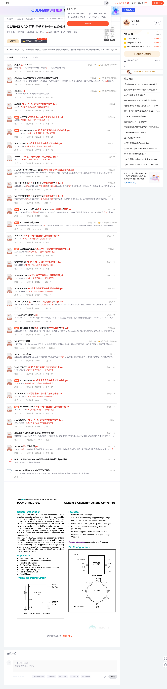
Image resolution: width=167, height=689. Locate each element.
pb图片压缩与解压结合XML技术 (136, 143)
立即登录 (87, 24)
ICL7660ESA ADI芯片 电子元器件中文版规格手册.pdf (42, 26)
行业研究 (20, 19)
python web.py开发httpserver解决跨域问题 (140, 149)
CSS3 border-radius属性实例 (135, 154)
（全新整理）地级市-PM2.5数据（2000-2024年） (142, 159)
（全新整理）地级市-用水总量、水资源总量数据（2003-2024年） (142, 165)
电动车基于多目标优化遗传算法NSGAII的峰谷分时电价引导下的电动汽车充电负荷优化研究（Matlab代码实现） (142, 106)
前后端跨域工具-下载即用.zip (135, 122)
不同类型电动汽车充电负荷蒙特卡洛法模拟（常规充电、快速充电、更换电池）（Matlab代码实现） (142, 127)
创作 (158, 3)
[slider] (18, 676)
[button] (114, 50)
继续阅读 (69, 636)
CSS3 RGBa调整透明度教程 (135, 117)
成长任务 (142, 2)
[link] (10, 19)
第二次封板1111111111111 (132, 138)
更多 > (158, 34)
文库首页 (10, 19)
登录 (106, 3)
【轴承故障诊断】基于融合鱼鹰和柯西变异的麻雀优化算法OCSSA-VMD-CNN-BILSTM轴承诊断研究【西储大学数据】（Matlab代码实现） (142, 84)
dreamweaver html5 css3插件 (135, 133)
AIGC (69, 32)
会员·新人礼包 (122, 2)
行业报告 (29, 19)
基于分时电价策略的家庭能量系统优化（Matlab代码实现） (142, 111)
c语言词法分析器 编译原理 (134, 95)
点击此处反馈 (130, 183)
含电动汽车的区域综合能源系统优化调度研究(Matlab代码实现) (142, 90)
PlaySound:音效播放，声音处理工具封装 (140, 100)
